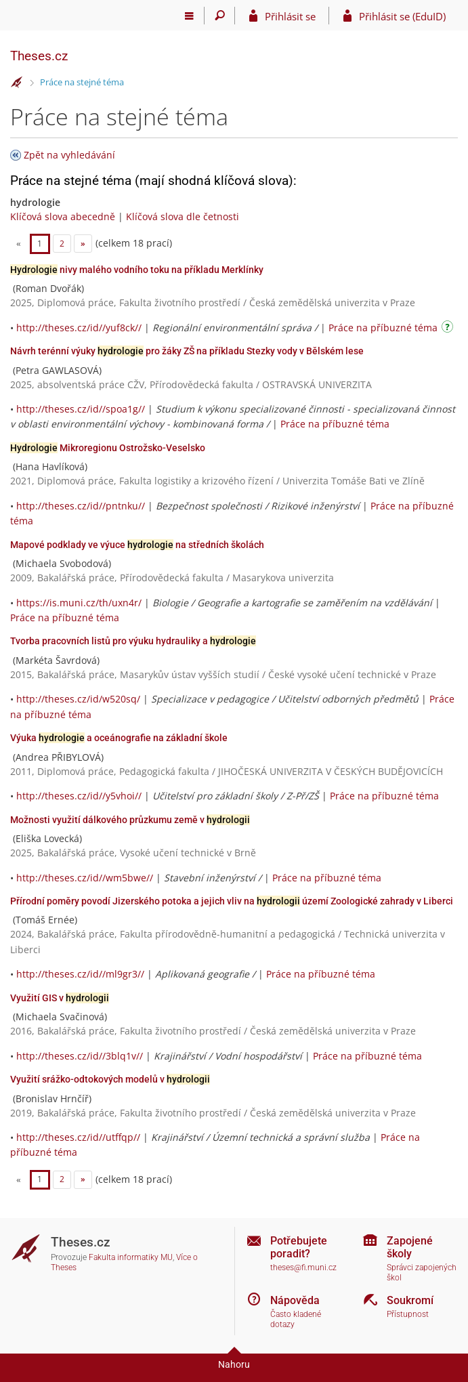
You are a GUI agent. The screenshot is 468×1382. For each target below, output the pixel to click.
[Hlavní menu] (189, 15)
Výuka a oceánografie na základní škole (119, 737)
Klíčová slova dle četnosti (182, 216)
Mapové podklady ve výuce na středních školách (137, 544)
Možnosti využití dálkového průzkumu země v (130, 819)
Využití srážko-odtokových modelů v (110, 1079)
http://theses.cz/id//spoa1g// (80, 408)
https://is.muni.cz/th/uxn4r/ (79, 602)
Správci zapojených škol (421, 1272)
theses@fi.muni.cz (303, 1267)
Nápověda (295, 1300)
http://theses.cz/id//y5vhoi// (79, 795)
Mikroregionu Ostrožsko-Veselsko (107, 447)
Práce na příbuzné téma (383, 327)
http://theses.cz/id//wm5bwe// (84, 877)
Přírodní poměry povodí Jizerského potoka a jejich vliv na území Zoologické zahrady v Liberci (231, 901)
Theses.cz (39, 56)
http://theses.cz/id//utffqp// (78, 1137)
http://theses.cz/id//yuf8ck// (79, 327)
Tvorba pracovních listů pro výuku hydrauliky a (133, 640)
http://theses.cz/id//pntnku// (80, 505)
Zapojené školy (410, 1247)
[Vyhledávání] (220, 15)
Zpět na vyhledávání (69, 154)
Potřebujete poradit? (298, 1247)
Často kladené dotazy (295, 1319)
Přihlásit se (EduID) (402, 16)
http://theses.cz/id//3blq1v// (79, 1055)
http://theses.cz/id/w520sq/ (78, 698)
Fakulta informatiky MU (131, 1257)
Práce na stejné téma (82, 82)
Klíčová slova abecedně (62, 216)
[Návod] (449, 329)
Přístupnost (408, 1314)
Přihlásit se (290, 16)
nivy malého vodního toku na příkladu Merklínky (136, 269)
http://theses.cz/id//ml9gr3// (80, 973)
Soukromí (410, 1300)
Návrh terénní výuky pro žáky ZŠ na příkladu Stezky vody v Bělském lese (187, 351)
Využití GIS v (59, 997)
